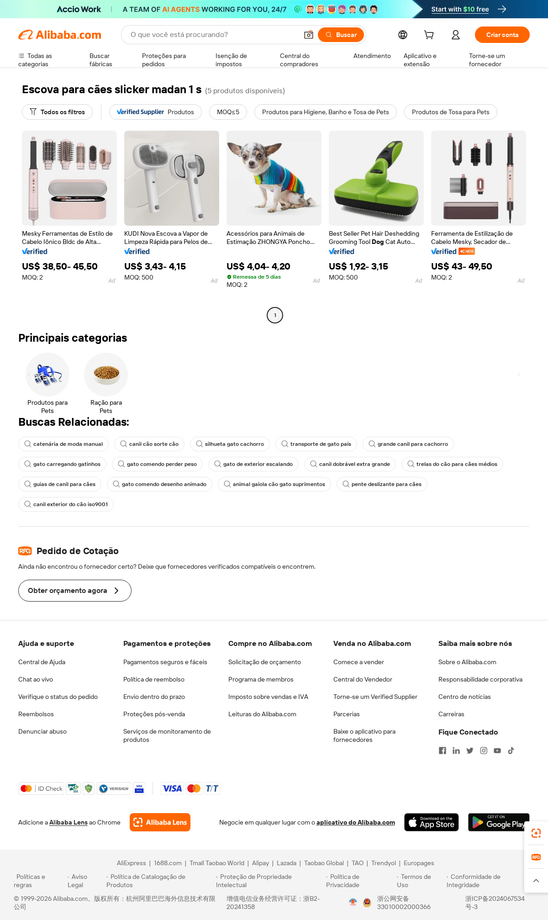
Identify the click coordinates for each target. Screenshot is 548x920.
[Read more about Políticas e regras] (39, 880)
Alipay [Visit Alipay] (260, 863)
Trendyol (383, 863)
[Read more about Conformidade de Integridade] (490, 880)
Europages (419, 863)
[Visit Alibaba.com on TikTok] (511, 750)
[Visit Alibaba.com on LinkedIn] (456, 750)
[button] (308, 34)
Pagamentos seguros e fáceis (165, 662)
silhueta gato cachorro (230, 444)
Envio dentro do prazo (154, 696)
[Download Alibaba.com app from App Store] (431, 822)
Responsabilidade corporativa (480, 679)
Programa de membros (261, 679)
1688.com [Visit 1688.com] (168, 863)
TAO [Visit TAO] (358, 863)
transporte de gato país (316, 444)
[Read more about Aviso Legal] (86, 880)
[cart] (430, 36)
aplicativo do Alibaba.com (355, 822)
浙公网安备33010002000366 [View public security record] (404, 902)
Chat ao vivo (35, 679)
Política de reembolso (153, 679)
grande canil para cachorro (408, 444)
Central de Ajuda (41, 662)
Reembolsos (36, 714)
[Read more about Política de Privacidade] (360, 880)
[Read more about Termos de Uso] (420, 880)
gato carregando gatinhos (62, 464)
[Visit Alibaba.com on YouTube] (497, 750)
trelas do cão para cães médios (452, 464)
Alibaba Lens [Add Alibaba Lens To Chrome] (68, 822)
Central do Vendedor (362, 679)
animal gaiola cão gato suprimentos (274, 484)
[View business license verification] (353, 902)
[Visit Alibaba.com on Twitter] (470, 750)
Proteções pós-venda (154, 714)
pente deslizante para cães (382, 484)
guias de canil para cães (59, 484)
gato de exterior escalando (253, 464)
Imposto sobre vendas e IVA (268, 696)
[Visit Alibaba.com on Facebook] (442, 750)
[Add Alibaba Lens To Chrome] (160, 822)
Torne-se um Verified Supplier (375, 696)
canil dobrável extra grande (350, 464)
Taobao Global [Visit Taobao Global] (324, 863)
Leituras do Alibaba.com (262, 714)
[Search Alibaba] (213, 35)
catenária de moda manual (63, 444)
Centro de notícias (464, 696)
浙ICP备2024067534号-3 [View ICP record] (495, 902)
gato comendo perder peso (157, 464)
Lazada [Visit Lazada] (286, 863)
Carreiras (451, 714)
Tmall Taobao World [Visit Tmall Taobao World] (217, 863)
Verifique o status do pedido (58, 696)
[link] (536, 833)
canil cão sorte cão (149, 444)
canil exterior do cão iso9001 (66, 504)
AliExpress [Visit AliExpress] (131, 863)
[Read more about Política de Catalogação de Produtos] (159, 880)
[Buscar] (341, 34)
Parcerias (346, 714)
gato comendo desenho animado (159, 484)
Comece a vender (358, 662)
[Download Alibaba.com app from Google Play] (499, 822)
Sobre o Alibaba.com (467, 662)
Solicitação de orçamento (264, 662)
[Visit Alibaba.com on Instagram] (484, 750)
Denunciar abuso (42, 731)
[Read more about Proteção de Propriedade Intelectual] (269, 880)
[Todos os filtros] (57, 112)
